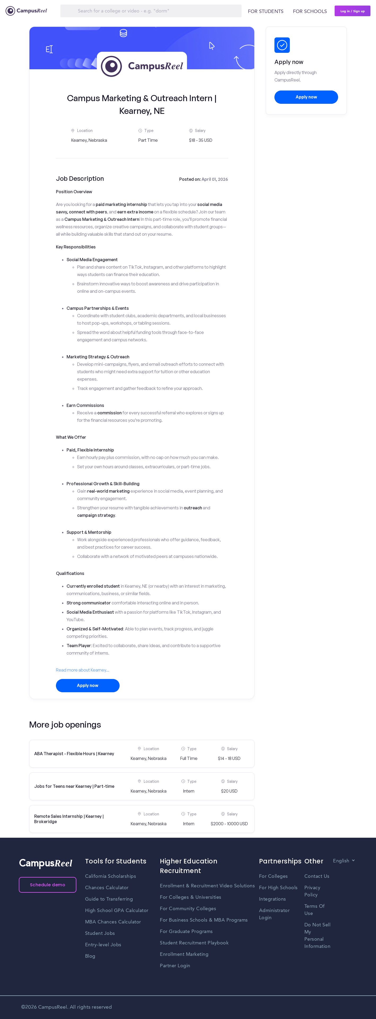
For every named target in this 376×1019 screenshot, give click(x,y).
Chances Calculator (107, 887)
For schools (310, 11)
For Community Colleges (188, 908)
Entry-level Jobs (103, 945)
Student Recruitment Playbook (194, 943)
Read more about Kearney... (82, 670)
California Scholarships (110, 876)
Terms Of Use (314, 910)
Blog (90, 956)
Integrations (272, 899)
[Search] (151, 11)
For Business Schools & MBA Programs (204, 920)
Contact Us (317, 876)
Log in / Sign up (352, 11)
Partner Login (175, 966)
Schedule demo (47, 885)
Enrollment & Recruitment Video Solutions (207, 886)
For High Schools (278, 887)
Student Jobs (100, 933)
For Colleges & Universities (190, 897)
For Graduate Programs (186, 931)
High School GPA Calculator (116, 910)
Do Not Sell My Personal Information (317, 936)
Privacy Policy (312, 891)
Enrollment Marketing (184, 954)
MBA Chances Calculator (113, 922)
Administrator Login (274, 914)
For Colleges (273, 876)
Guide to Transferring (109, 899)
